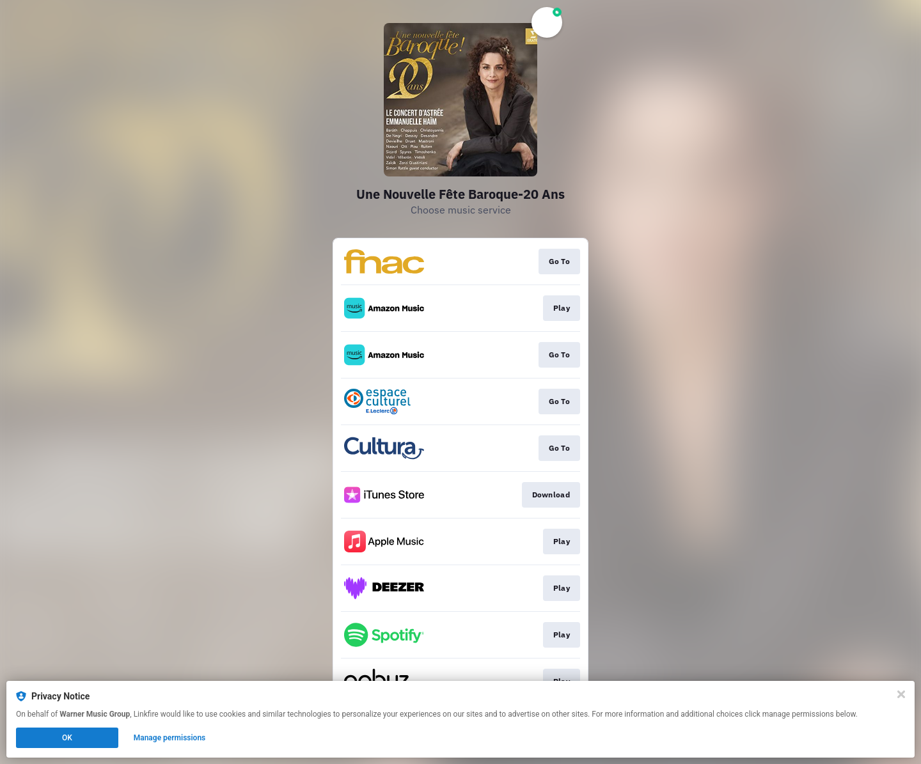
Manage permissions (170, 737)
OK (67, 737)
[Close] (901, 694)
